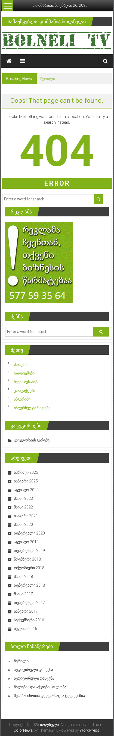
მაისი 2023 (23, 498)
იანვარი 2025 (26, 481)
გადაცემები (24, 373)
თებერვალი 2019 (29, 550)
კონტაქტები (24, 390)
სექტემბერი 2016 (29, 620)
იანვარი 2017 (26, 611)
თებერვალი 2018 (29, 585)
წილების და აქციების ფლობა (40, 687)
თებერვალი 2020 (29, 533)
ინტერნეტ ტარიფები (32, 408)
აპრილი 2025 (26, 472)
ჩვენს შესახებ (26, 382)
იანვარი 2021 (26, 516)
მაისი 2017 (23, 594)
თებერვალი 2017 (29, 602)
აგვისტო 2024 (26, 490)
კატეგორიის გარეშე (32, 440)
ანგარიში (22, 399)
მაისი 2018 (23, 576)
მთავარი (21, 364)
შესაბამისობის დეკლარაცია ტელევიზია (49, 695)
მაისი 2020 (23, 524)
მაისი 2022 (23, 507)
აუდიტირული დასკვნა (33, 669)
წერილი (47, 78)
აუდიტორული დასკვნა (34, 678)
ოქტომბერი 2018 (29, 568)
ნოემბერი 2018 (27, 559)
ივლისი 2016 (25, 628)
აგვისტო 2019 (26, 542)
